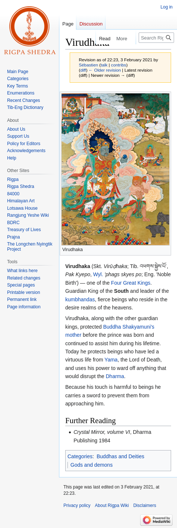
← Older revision (104, 70)
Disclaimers (144, 505)
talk (104, 64)
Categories (80, 456)
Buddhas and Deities (120, 456)
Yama (111, 360)
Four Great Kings (130, 283)
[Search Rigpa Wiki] (156, 37)
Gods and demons (91, 465)
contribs (118, 64)
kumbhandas (80, 299)
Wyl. (98, 274)
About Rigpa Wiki (112, 505)
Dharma (115, 376)
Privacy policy (76, 505)
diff (83, 70)
